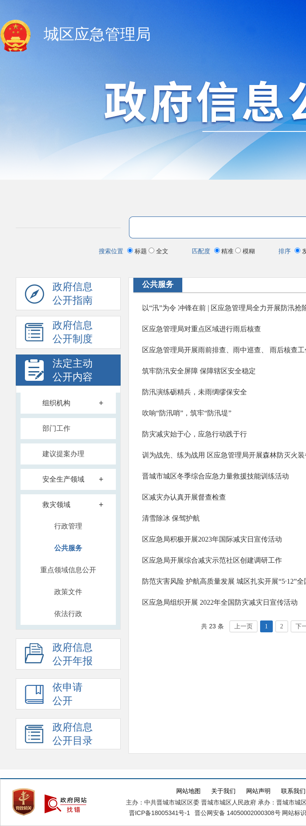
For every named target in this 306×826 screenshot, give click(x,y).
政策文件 (68, 592)
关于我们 (223, 791)
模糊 (245, 251)
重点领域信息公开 (68, 570)
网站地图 (188, 791)
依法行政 (68, 613)
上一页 (243, 626)
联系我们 (293, 791)
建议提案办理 (63, 453)
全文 (158, 251)
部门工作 (56, 428)
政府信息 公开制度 (59, 334)
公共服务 (68, 548)
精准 (225, 251)
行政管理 (68, 526)
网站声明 (258, 791)
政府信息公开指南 (59, 295)
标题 (138, 251)
